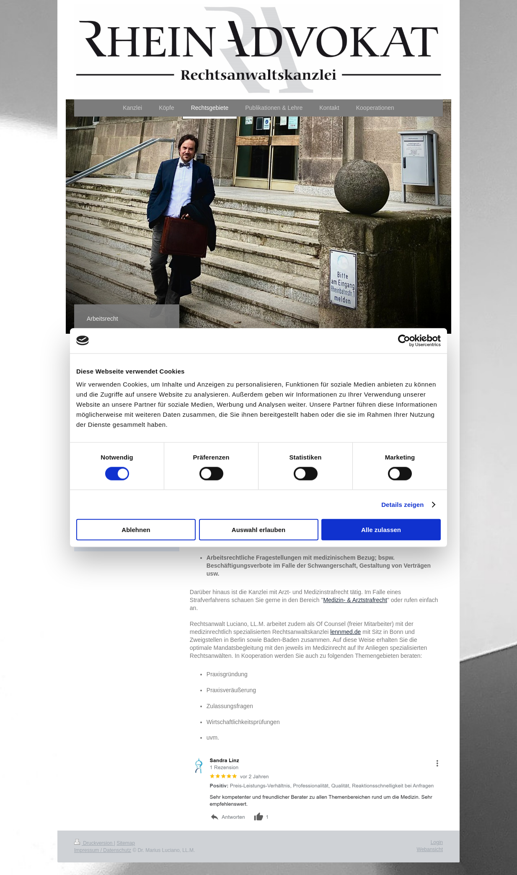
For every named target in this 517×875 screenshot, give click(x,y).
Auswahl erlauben (258, 529)
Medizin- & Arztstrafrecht (355, 600)
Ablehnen (135, 529)
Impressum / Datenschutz (102, 850)
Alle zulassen (381, 529)
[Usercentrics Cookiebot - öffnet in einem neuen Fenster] (404, 340)
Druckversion (94, 843)
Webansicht (430, 849)
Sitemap (125, 843)
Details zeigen (402, 504)
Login (437, 842)
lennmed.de (345, 631)
